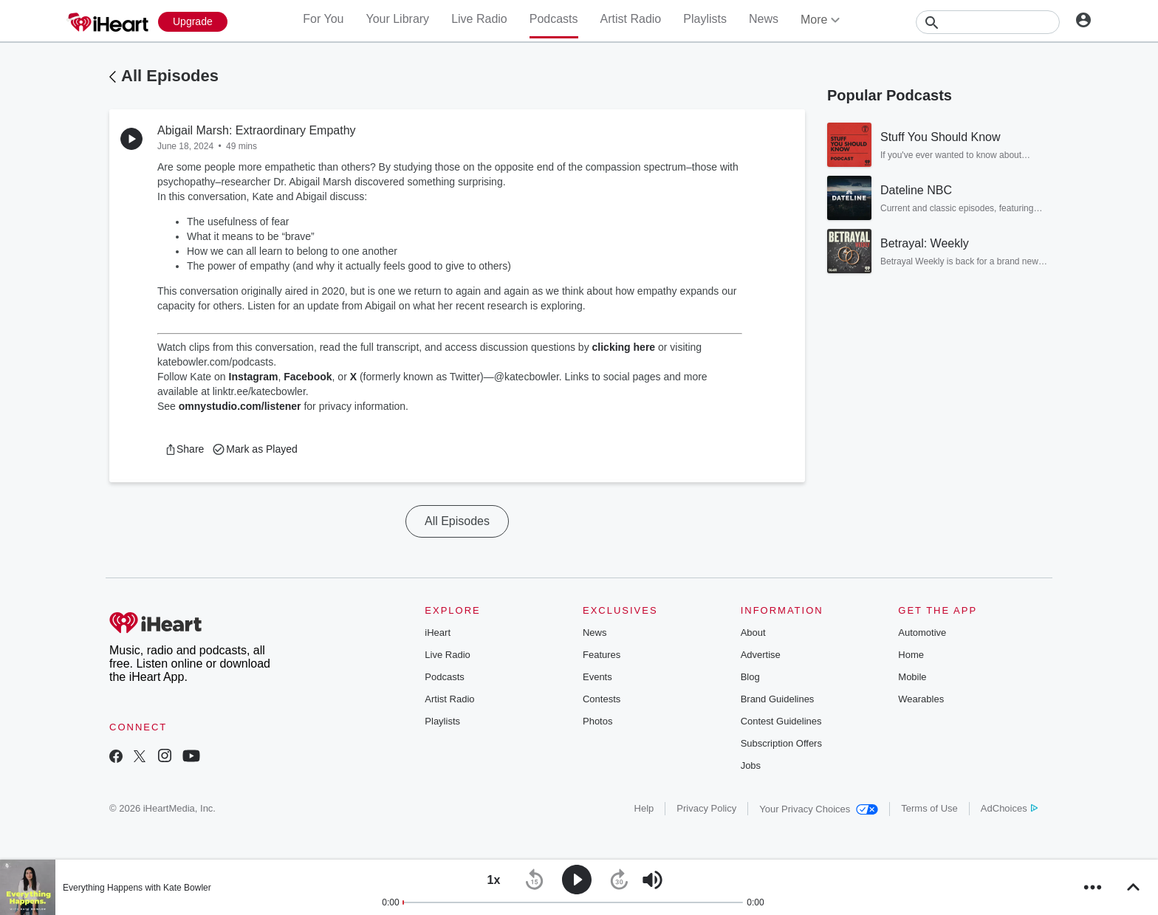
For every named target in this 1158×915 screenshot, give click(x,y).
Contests (601, 699)
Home (911, 654)
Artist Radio (631, 19)
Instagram (253, 377)
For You (323, 19)
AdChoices (1009, 808)
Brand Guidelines (778, 699)
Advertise (761, 654)
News (763, 19)
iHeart (437, 632)
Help (644, 808)
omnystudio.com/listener (240, 406)
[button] (184, 449)
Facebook (308, 377)
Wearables (921, 699)
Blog (750, 676)
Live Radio (479, 19)
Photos (597, 721)
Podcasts (554, 19)
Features (601, 654)
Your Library (397, 19)
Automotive (922, 632)
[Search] (988, 22)
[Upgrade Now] (192, 22)
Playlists (705, 19)
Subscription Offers (781, 743)
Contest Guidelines (781, 721)
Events (597, 676)
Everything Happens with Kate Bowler (137, 888)
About (753, 632)
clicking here (624, 347)
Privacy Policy (706, 808)
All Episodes (170, 75)
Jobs (751, 765)
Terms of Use (929, 808)
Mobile (912, 676)
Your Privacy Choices (818, 809)
